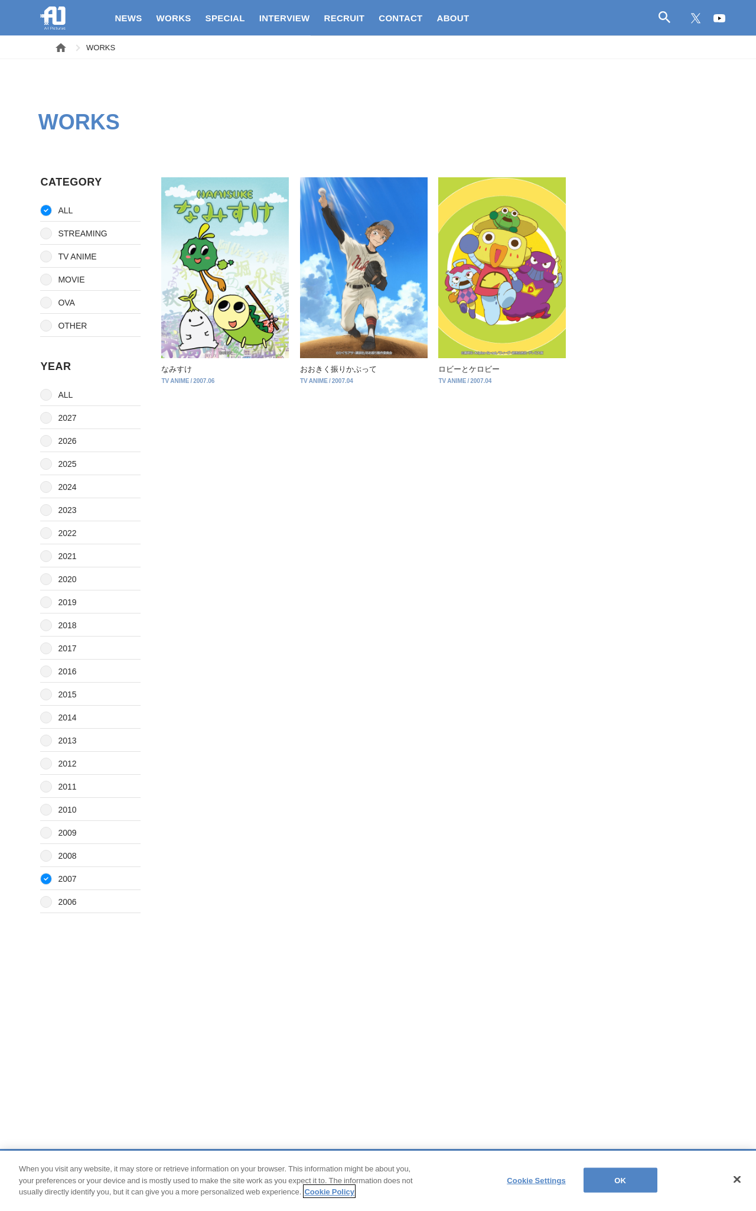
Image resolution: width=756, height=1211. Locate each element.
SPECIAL (225, 17)
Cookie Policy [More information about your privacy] (329, 1198)
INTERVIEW (284, 17)
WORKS (174, 17)
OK (620, 1187)
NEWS (128, 17)
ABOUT (453, 17)
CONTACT (400, 17)
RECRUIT (344, 17)
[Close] (737, 1186)
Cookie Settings (536, 1187)
